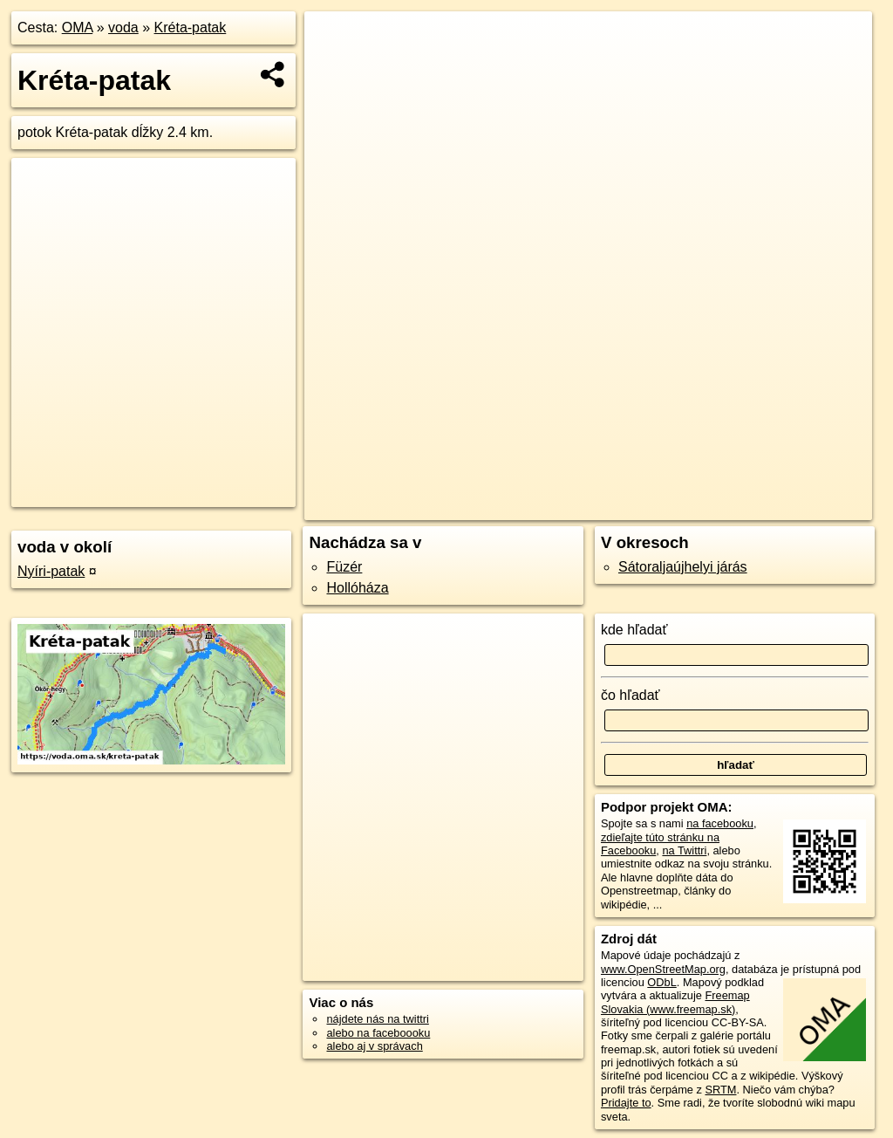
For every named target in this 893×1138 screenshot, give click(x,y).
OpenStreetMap (574, 507)
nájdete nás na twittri (377, 1018)
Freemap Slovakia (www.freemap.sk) (675, 1002)
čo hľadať (630, 695)
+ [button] (334, 41)
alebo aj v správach (374, 1045)
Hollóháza (357, 587)
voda (123, 27)
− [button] (334, 68)
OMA (77, 27)
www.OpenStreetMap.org (663, 969)
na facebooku (719, 823)
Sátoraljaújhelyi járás (682, 566)
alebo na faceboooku (378, 1032)
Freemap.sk (663, 507)
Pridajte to (626, 1102)
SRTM (720, 1089)
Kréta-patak (190, 27)
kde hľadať (634, 629)
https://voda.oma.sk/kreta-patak (794, 507)
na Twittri (684, 850)
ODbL (661, 982)
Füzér (344, 566)
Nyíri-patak (51, 571)
